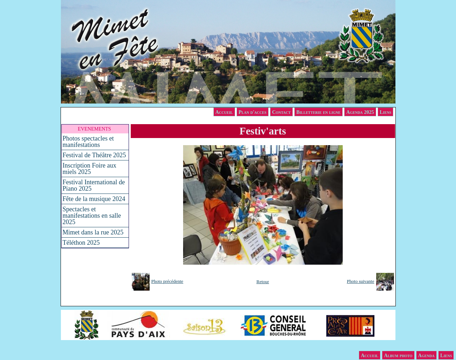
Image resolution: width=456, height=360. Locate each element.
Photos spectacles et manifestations (88, 141)
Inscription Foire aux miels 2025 (89, 168)
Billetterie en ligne (318, 112)
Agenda (426, 355)
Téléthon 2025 (81, 242)
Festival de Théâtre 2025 (94, 155)
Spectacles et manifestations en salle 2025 (92, 216)
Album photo (398, 355)
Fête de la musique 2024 (94, 198)
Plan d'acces (252, 112)
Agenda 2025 (360, 112)
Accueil (224, 112)
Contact (281, 112)
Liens (386, 112)
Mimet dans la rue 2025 (93, 232)
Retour (262, 281)
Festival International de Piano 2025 (94, 185)
